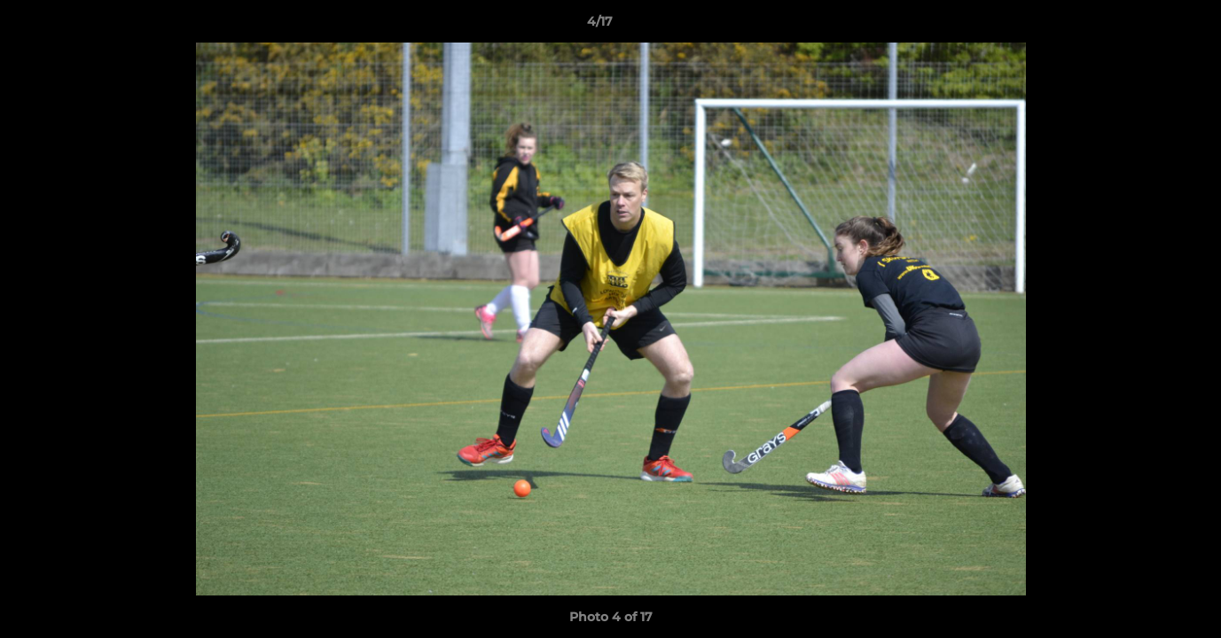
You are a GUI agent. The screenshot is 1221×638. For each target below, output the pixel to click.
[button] (1146, 26)
